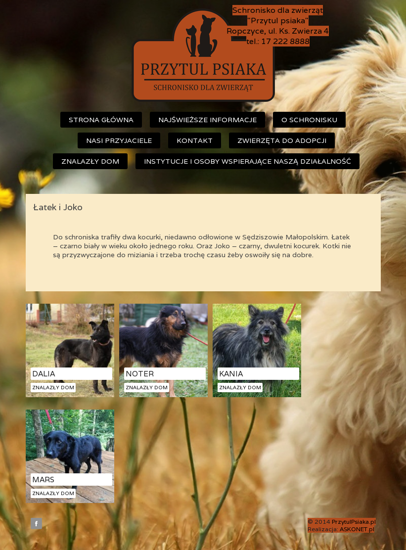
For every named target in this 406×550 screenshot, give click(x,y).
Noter (140, 373)
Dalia (43, 373)
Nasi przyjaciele (119, 140)
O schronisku (309, 119)
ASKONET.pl (357, 529)
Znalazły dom (90, 161)
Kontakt (195, 140)
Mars (43, 479)
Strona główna (101, 119)
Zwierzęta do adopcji (281, 140)
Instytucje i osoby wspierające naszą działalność (247, 161)
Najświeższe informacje (207, 119)
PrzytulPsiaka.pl (354, 521)
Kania (231, 373)
